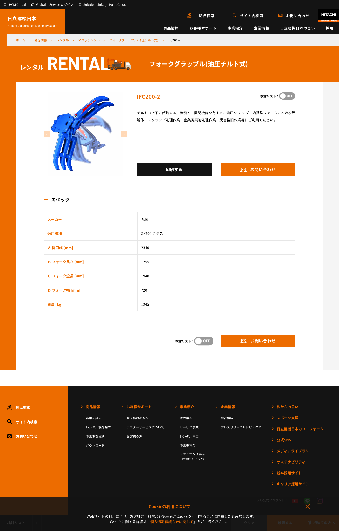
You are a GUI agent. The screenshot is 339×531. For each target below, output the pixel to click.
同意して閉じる (307, 506)
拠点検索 (206, 15)
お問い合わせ (298, 15)
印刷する (174, 169)
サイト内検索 (251, 15)
